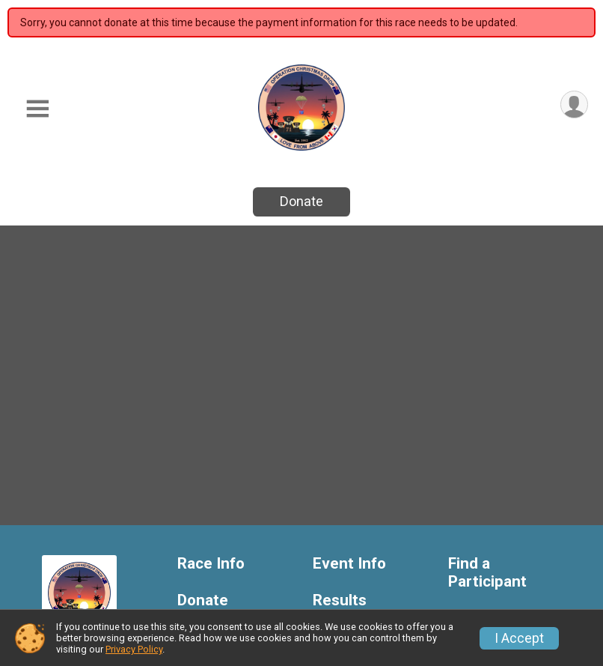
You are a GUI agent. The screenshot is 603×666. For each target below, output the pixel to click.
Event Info (349, 563)
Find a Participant (487, 572)
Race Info (211, 563)
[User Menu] (574, 104)
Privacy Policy (133, 649)
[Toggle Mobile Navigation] (37, 109)
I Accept (519, 638)
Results (340, 600)
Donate (301, 201)
